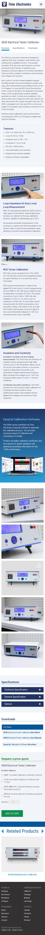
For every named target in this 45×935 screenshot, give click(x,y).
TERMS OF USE (5, 930)
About (3, 910)
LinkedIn (27, 910)
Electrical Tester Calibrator (21, 732)
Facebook (27, 913)
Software (4, 901)
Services (4, 917)
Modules (27, 898)
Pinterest (27, 920)
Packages (27, 894)
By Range (4, 891)
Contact (4, 920)
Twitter (26, 917)
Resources (5, 913)
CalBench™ (28, 891)
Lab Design (28, 901)
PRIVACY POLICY (17, 930)
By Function (5, 894)
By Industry (5, 898)
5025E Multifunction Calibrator (22, 874)
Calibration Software (19, 744)
